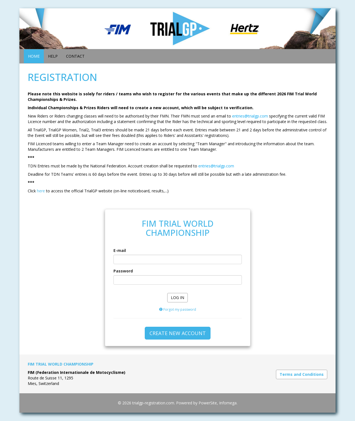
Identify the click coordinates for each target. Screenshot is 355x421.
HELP (53, 56)
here (41, 190)
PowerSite (208, 402)
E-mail (119, 250)
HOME (34, 56)
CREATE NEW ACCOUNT (177, 333)
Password (123, 271)
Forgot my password (177, 309)
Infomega (228, 402)
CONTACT (75, 56)
